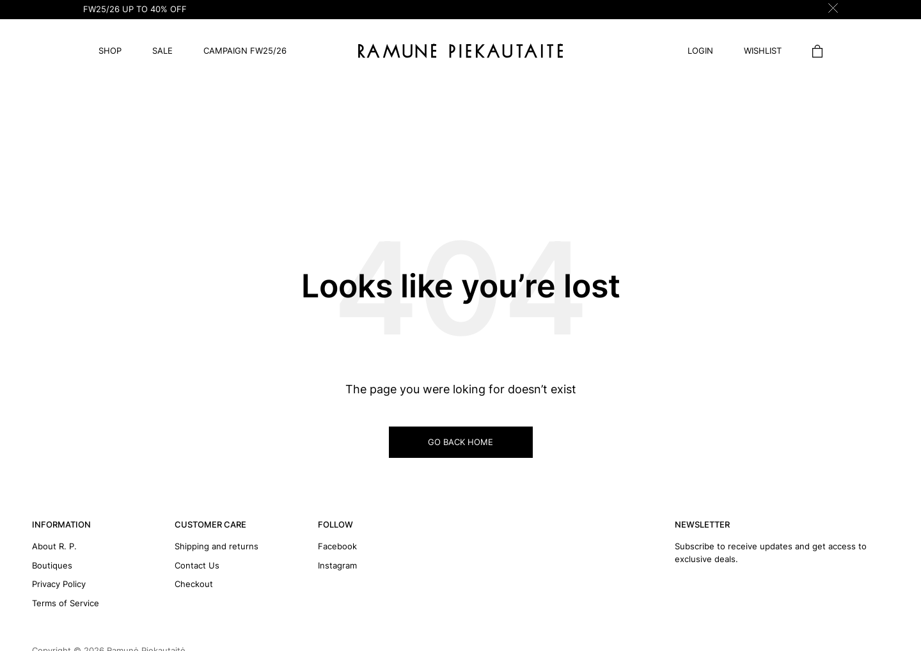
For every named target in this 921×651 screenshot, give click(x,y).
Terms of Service (65, 603)
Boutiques (52, 565)
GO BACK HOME (460, 442)
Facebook (337, 546)
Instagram (337, 565)
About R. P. (54, 546)
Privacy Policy (59, 584)
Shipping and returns (216, 546)
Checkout (194, 584)
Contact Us (197, 565)
